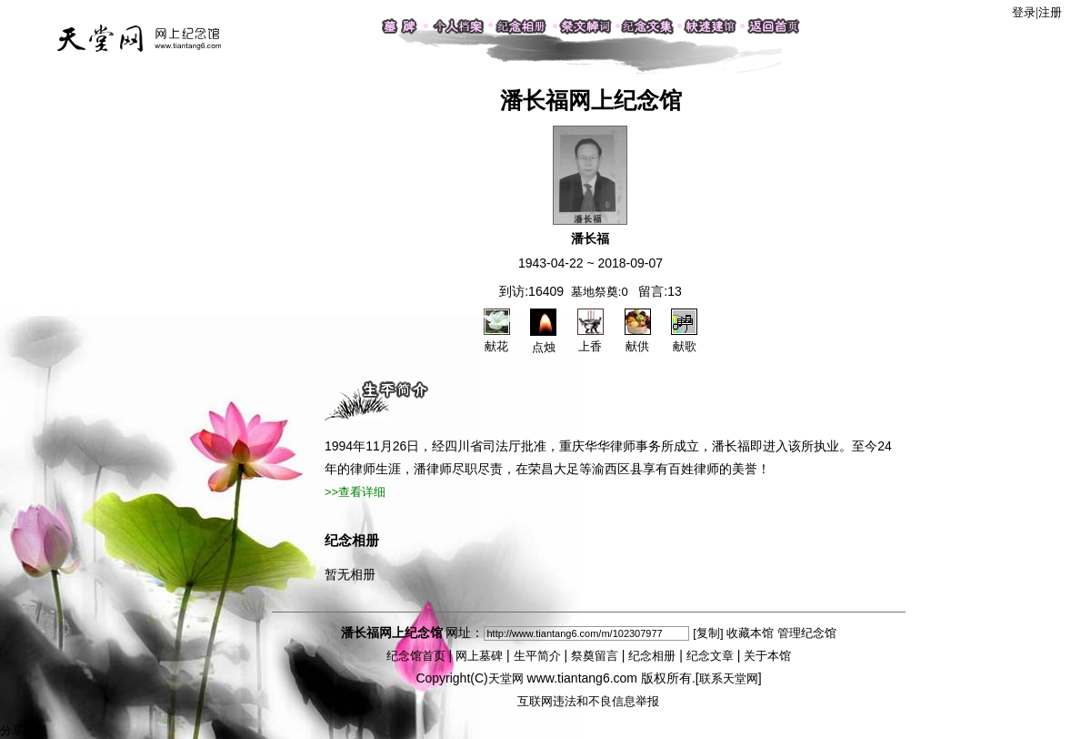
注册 (1050, 12)
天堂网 (506, 678)
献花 (497, 338)
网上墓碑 (479, 656)
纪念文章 (710, 656)
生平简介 (537, 656)
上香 (590, 338)
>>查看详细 (355, 492)
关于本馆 (767, 656)
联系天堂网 (728, 678)
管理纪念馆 (806, 633)
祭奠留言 (594, 656)
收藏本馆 (750, 633)
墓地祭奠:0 (599, 292)
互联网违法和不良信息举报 (588, 701)
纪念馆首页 (415, 656)
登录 (1024, 12)
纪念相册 (652, 656)
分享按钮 (23, 730)
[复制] (708, 633)
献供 (638, 338)
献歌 (684, 338)
